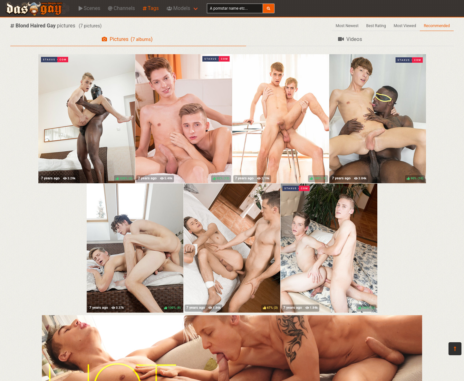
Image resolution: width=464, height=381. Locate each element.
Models (178, 8)
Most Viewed (405, 26)
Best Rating (376, 26)
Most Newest (347, 26)
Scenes (89, 8)
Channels (121, 8)
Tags (151, 8)
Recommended (437, 26)
